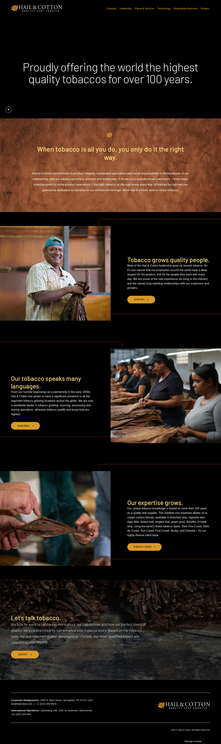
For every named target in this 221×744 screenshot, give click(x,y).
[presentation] (110, 59)
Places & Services (144, 8)
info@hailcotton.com (21, 704)
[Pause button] (8, 110)
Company (111, 8)
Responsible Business (185, 8)
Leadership (126, 8)
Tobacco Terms (142, 546)
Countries (23, 425)
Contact (205, 8)
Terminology (163, 8)
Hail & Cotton (36, 8)
